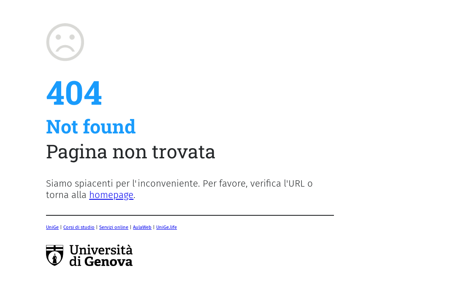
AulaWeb (142, 227)
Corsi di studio (79, 227)
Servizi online (113, 227)
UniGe (52, 227)
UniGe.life (166, 227)
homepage (111, 195)
